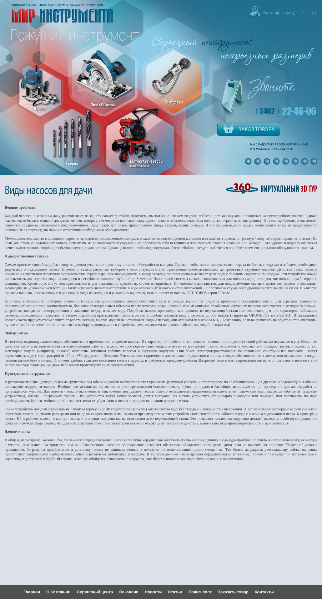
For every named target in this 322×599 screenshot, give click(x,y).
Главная (31, 592)
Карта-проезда (276, 12)
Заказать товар (233, 592)
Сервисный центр (95, 592)
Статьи (175, 592)
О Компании (58, 592)
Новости (153, 592)
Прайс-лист (200, 592)
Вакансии (128, 592)
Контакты (264, 592)
